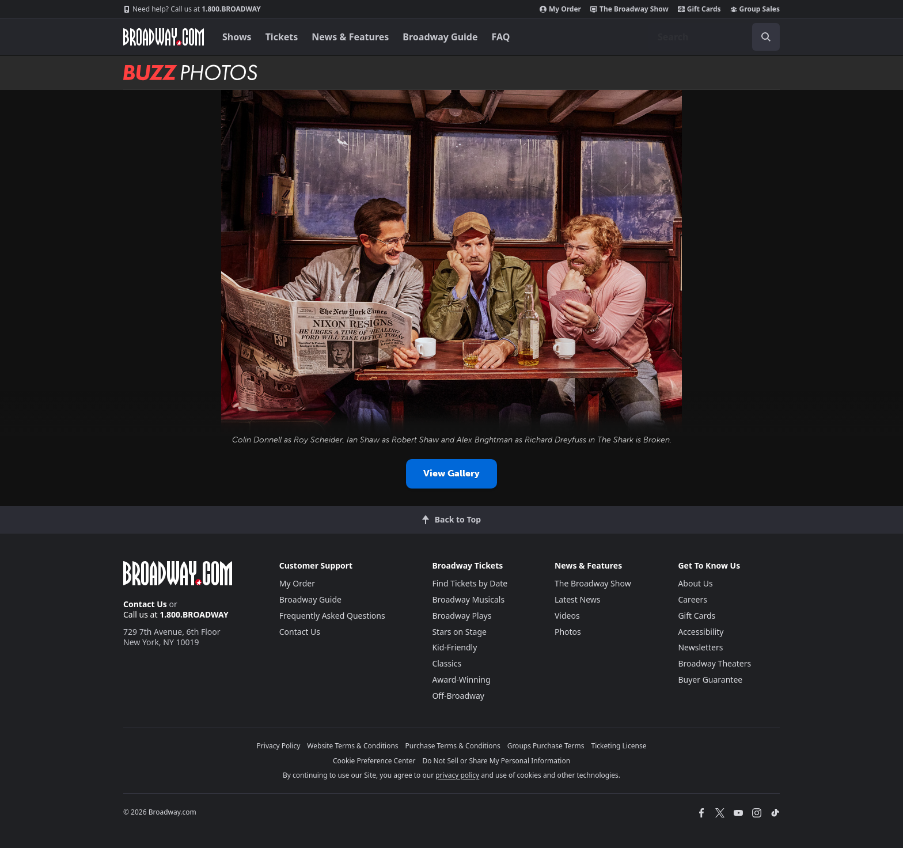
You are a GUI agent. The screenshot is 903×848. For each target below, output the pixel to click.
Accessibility (700, 631)
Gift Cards (699, 9)
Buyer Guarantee (710, 679)
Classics (446, 663)
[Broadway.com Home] (163, 37)
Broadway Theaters (714, 663)
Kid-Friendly (454, 647)
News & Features (350, 36)
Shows (237, 36)
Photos (568, 631)
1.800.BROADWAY (192, 9)
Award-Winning (461, 679)
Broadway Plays (461, 615)
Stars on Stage (459, 631)
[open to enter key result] (766, 37)
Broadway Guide (440, 36)
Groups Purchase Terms (546, 746)
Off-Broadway (458, 695)
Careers (692, 599)
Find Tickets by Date (469, 583)
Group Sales (755, 9)
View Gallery (451, 473)
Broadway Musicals (468, 599)
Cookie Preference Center (374, 761)
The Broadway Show (629, 9)
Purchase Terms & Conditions (452, 746)
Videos (567, 615)
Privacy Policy (279, 746)
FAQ (501, 36)
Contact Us (145, 604)
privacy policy (457, 775)
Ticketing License (619, 746)
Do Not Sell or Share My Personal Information (496, 761)
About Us (695, 583)
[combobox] (714, 37)
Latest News (578, 599)
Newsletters (700, 647)
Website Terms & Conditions (352, 746)
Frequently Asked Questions (332, 615)
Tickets (281, 36)
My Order (560, 9)
